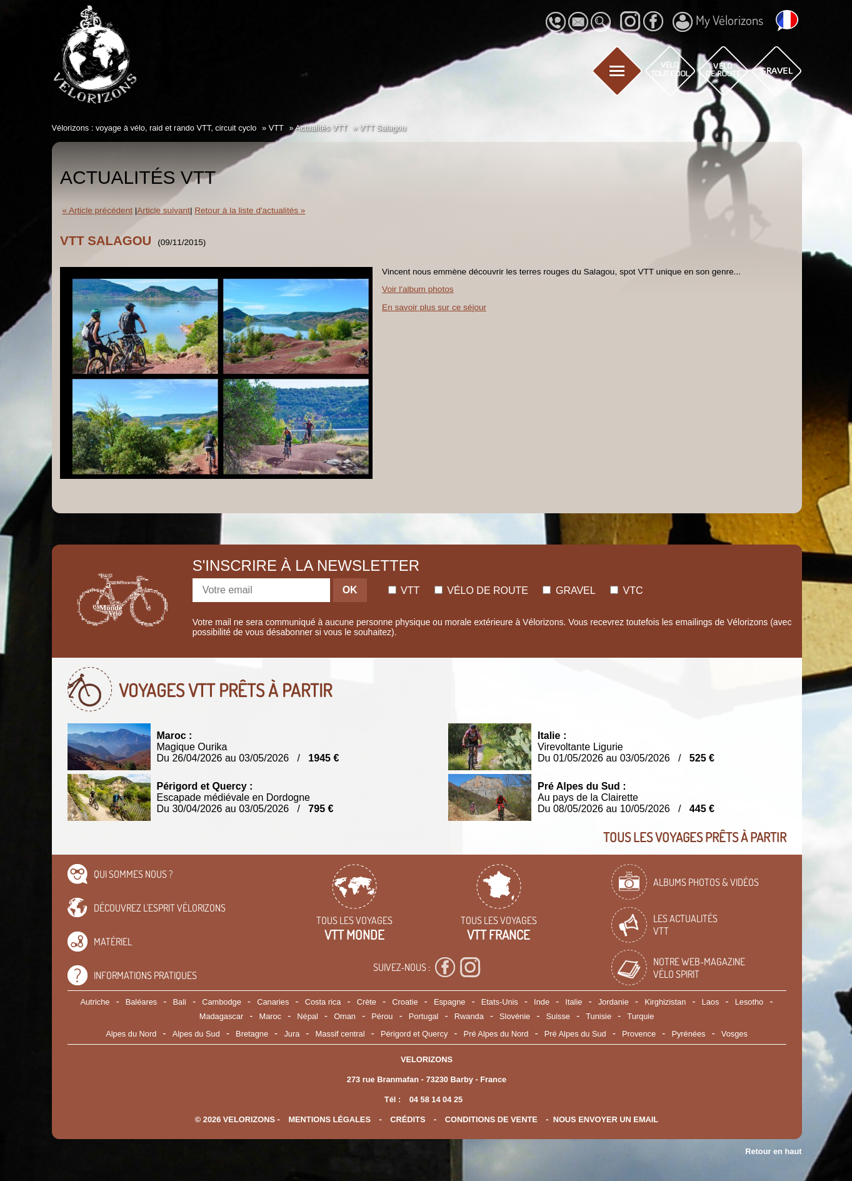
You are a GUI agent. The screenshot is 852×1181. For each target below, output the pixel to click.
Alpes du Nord (131, 1033)
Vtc (626, 590)
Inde (541, 1002)
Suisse (558, 1016)
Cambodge (221, 1002)
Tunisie (598, 1016)
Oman (345, 1016)
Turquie (640, 1016)
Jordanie (613, 1002)
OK (350, 590)
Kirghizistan (665, 1002)
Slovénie (514, 1016)
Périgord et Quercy (414, 1033)
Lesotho (749, 1002)
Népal (307, 1016)
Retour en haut (773, 1151)
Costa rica (323, 1002)
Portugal (424, 1016)
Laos (710, 1002)
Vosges (734, 1033)
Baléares (142, 1002)
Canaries (273, 1002)
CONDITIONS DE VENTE (491, 1119)
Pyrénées (688, 1033)
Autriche (94, 1002)
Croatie (405, 1002)
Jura (291, 1033)
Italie (573, 1002)
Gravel (569, 590)
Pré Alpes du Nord (496, 1033)
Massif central (340, 1033)
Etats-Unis (499, 1002)
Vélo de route (481, 590)
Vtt (404, 590)
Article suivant (163, 210)
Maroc (270, 1016)
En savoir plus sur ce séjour (434, 307)
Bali (179, 1002)
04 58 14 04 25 (436, 1099)
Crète (366, 1002)
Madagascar (221, 1016)
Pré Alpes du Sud (575, 1033)
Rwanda (469, 1016)
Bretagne (252, 1033)
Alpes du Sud (196, 1033)
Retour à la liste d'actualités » (249, 210)
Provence (639, 1033)
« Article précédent (97, 210)
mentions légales (329, 1119)
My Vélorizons (718, 22)
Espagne (450, 1002)
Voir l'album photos (417, 289)
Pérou (382, 1016)
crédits (407, 1119)
